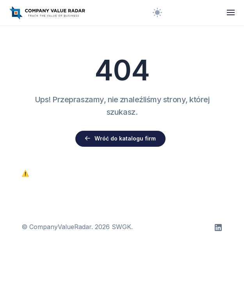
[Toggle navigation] (231, 12)
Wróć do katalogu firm (120, 138)
